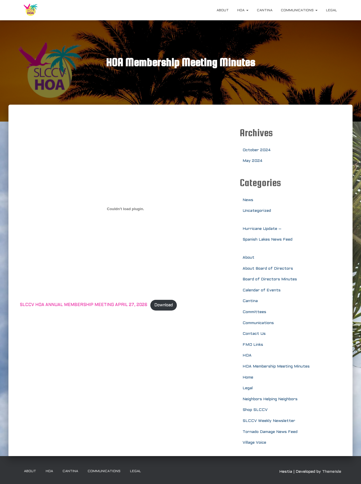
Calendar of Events (262, 290)
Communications (299, 10)
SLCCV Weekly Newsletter (269, 421)
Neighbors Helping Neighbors (270, 399)
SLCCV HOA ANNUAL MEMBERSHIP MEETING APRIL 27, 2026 (84, 305)
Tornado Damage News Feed (270, 432)
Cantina (264, 10)
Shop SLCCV (255, 410)
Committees (254, 312)
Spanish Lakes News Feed (267, 239)
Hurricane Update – (262, 229)
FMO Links (253, 345)
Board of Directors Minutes (270, 279)
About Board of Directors (268, 268)
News (248, 200)
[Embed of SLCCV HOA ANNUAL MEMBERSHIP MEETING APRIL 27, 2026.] (125, 209)
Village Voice (254, 443)
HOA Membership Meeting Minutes (276, 366)
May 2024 (253, 161)
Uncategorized (257, 211)
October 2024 (257, 150)
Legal (331, 10)
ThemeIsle (331, 472)
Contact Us (254, 334)
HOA (242, 10)
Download (164, 305)
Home (248, 377)
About (223, 10)
